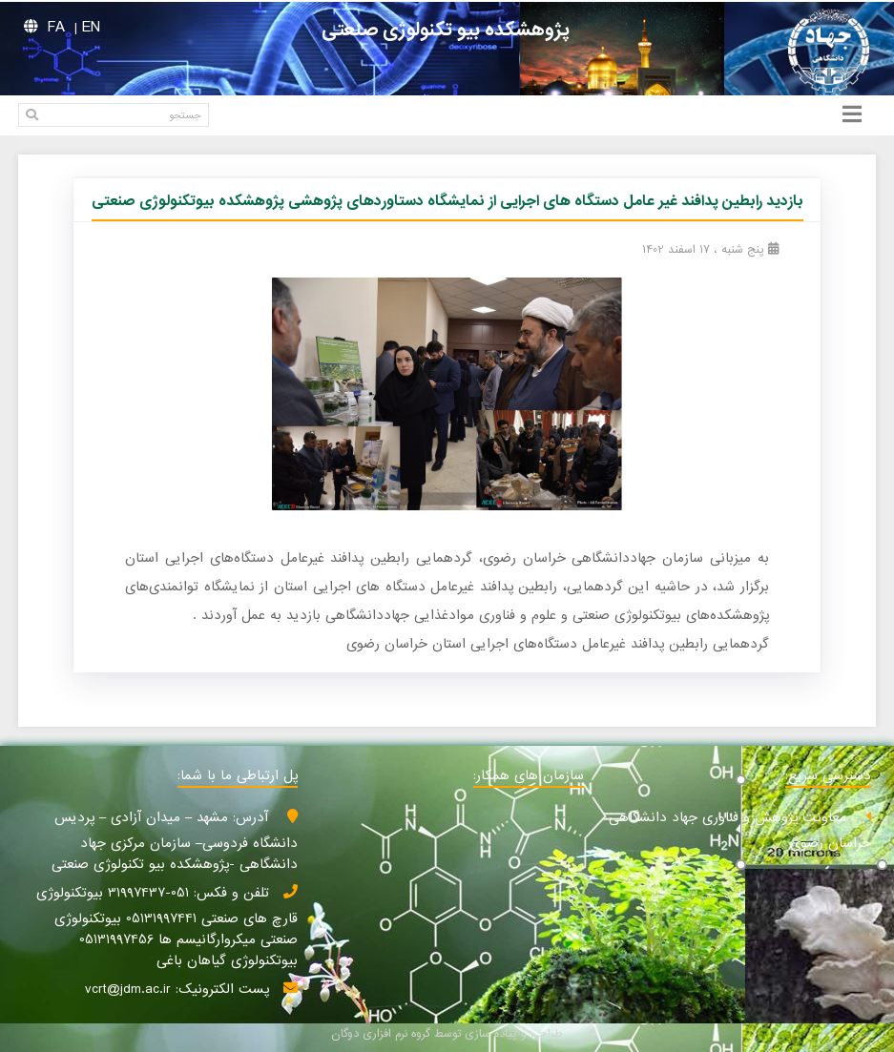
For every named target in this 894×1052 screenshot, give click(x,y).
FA (56, 27)
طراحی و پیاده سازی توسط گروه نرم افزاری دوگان (447, 1033)
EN (91, 27)
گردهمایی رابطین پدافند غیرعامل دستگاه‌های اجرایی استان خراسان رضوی (557, 643)
